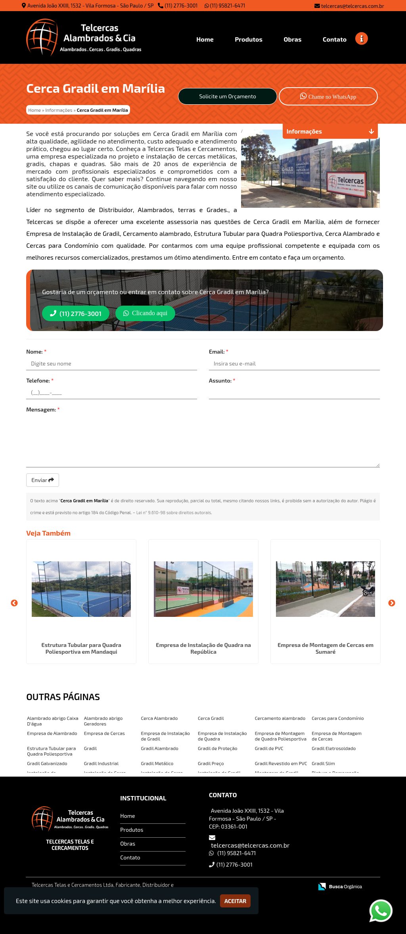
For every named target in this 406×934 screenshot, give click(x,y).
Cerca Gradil (211, 718)
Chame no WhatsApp (328, 96)
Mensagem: (43, 409)
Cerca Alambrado (159, 718)
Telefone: (40, 380)
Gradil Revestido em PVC (281, 763)
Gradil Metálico (157, 763)
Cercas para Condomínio (338, 718)
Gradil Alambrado (159, 748)
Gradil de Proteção (217, 748)
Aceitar (235, 901)
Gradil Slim (323, 763)
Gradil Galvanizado (47, 763)
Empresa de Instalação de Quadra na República (203, 648)
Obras (127, 843)
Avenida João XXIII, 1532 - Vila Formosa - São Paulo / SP (90, 5)
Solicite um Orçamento (227, 96)
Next (392, 603)
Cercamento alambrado (280, 718)
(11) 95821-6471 (225, 5)
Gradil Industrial (101, 763)
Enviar (42, 480)
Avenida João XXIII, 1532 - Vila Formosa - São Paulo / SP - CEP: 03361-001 (246, 818)
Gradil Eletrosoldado (334, 748)
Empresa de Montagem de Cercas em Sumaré (325, 648)
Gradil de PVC (269, 748)
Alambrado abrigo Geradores (103, 720)
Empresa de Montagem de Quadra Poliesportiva (280, 735)
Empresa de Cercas (104, 733)
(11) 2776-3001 (181, 5)
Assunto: (222, 380)
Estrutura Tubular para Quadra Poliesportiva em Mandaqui (81, 648)
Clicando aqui (145, 313)
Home (127, 815)
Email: (218, 351)
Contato (130, 857)
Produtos (131, 829)
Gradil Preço (211, 763)
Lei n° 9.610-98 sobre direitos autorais (173, 512)
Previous (14, 603)
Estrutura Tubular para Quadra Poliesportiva (51, 750)
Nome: (36, 351)
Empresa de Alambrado (52, 733)
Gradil (90, 748)
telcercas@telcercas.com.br (352, 6)
